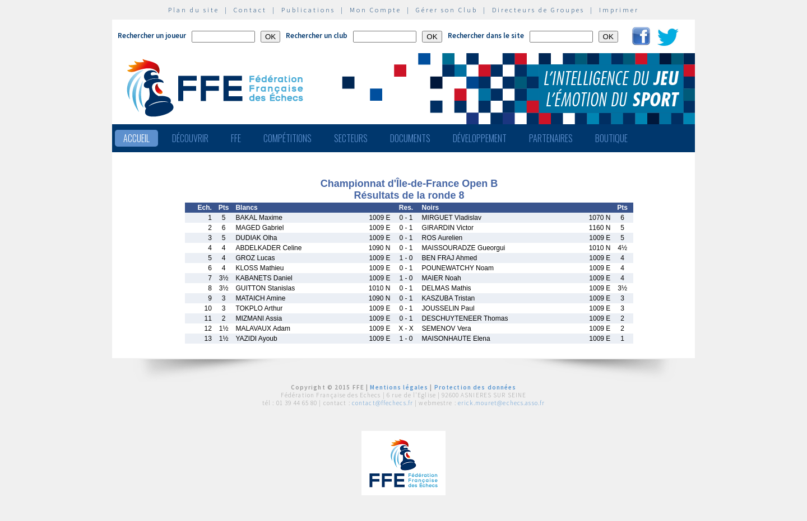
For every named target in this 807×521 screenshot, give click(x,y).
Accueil (136, 138)
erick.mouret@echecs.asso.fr (501, 403)
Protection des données (475, 387)
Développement (480, 138)
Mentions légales (399, 387)
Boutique (611, 138)
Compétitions (287, 138)
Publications (308, 10)
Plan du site (193, 10)
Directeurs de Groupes (538, 10)
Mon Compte (375, 10)
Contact (250, 10)
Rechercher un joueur (152, 35)
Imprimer (619, 10)
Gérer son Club (446, 10)
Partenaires (551, 138)
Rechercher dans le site (486, 35)
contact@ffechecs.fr (382, 403)
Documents (410, 138)
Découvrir (190, 138)
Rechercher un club (316, 35)
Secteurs (351, 138)
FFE (236, 138)
